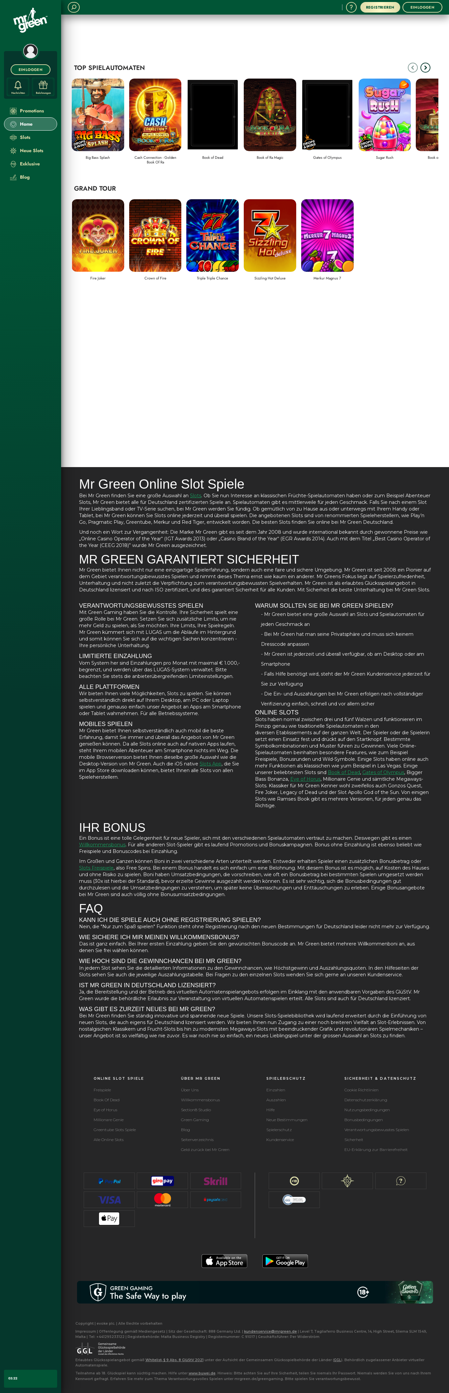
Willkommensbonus (102, 845)
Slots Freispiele (96, 868)
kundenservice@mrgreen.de (270, 1331)
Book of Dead (344, 772)
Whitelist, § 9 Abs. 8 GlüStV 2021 (174, 1360)
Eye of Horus (305, 779)
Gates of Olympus (383, 772)
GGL (337, 1360)
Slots (195, 496)
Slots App (211, 764)
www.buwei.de (202, 1373)
